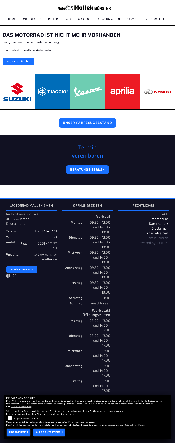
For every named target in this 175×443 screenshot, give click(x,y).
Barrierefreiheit (156, 233)
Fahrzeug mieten (108, 19)
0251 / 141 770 (46, 231)
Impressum (159, 219)
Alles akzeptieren (49, 432)
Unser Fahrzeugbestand (87, 123)
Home (12, 19)
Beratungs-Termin (87, 170)
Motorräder (32, 19)
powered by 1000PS (153, 243)
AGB (165, 214)
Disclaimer (160, 229)
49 (55, 237)
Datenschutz (158, 224)
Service (132, 19)
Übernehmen (18, 432)
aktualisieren (158, 238)
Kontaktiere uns (22, 269)
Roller (53, 19)
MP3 (68, 19)
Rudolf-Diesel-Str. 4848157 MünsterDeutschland (22, 219)
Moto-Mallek (154, 19)
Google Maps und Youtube (26, 418)
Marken (83, 19)
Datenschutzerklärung (21, 406)
